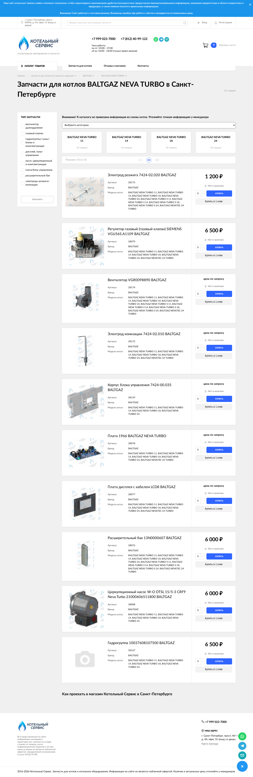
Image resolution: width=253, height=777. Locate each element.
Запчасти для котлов (80, 66)
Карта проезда (210, 744)
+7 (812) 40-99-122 (134, 39)
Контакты (143, 66)
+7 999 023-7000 (103, 39)
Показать (37, 199)
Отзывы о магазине (115, 66)
